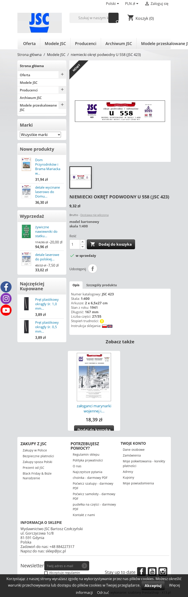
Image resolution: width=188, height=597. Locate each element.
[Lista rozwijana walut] (132, 4)
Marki (26, 125)
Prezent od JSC (33, 467)
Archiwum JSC (118, 43)
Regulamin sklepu (86, 454)
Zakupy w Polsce (35, 450)
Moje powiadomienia (138, 483)
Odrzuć (103, 592)
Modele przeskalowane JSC (38, 107)
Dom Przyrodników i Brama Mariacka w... (47, 166)
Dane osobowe (134, 449)
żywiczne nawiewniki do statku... (46, 231)
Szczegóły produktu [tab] (101, 285)
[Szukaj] (94, 18)
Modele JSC (55, 43)
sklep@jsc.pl (56, 551)
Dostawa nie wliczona (94, 215)
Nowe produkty (37, 149)
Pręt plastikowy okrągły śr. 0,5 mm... (47, 326)
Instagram (162, 571)
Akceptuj (153, 585)
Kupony (128, 477)
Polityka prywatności (88, 460)
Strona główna (32, 66)
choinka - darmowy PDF (90, 478)
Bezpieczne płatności (38, 456)
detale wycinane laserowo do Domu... (47, 191)
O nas (77, 466)
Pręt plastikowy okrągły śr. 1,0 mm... (47, 304)
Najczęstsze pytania (87, 472)
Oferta (29, 43)
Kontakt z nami (84, 515)
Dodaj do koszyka (111, 244)
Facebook (141, 571)
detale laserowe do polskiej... (47, 256)
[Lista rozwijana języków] (113, 4)
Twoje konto (133, 443)
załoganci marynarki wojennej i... (94, 408)
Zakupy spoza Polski (37, 462)
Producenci (85, 43)
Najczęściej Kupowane (32, 286)
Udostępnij (92, 268)
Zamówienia (132, 455)
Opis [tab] (76, 285)
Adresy (128, 471)
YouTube (152, 571)
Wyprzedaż (32, 216)
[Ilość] (74, 244)
